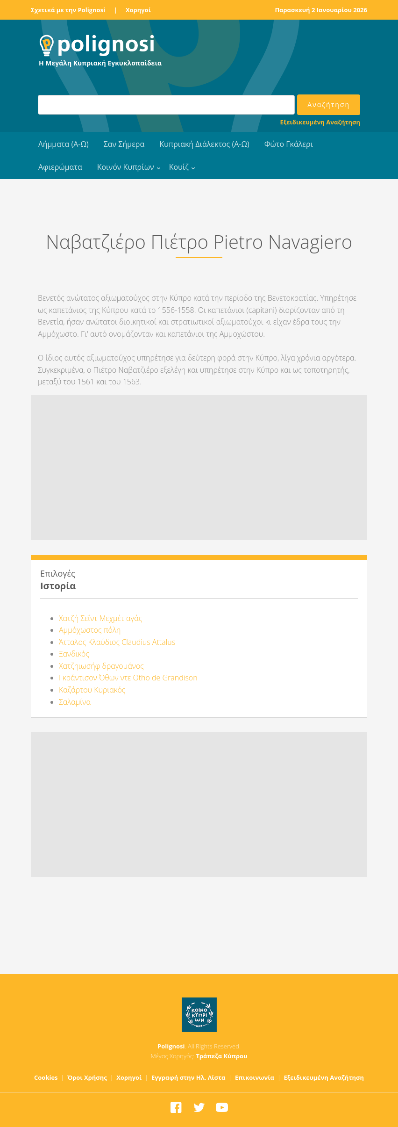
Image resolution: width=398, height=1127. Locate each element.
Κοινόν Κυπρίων (125, 167)
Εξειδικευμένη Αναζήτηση (320, 122)
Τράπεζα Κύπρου (221, 1056)
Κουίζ (179, 167)
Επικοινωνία (254, 1077)
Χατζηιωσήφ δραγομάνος (101, 666)
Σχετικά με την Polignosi (68, 10)
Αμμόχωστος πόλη (90, 630)
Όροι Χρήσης (87, 1077)
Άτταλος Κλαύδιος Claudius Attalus (117, 642)
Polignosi (171, 1046)
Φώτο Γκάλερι (288, 144)
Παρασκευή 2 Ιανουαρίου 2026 (321, 10)
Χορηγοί (138, 10)
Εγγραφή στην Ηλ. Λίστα (188, 1077)
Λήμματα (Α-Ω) (63, 144)
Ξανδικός (74, 654)
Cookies (46, 1077)
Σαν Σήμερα (124, 144)
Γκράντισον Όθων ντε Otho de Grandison (128, 677)
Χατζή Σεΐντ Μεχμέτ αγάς (100, 618)
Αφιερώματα (60, 167)
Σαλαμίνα (75, 702)
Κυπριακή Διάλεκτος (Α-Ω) (204, 144)
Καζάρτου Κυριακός (92, 690)
